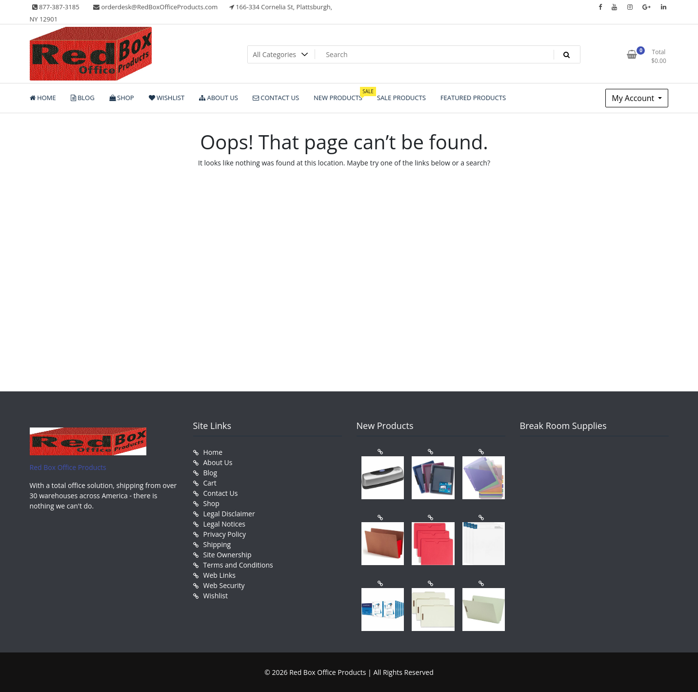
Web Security (224, 585)
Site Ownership (227, 554)
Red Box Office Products (68, 467)
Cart (210, 483)
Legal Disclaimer (229, 513)
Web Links (219, 575)
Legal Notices (224, 524)
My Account (634, 98)
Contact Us (220, 493)
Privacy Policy (224, 534)
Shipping (217, 544)
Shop (211, 503)
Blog (210, 472)
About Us (218, 462)
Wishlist (215, 595)
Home (213, 452)
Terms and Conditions (238, 565)
